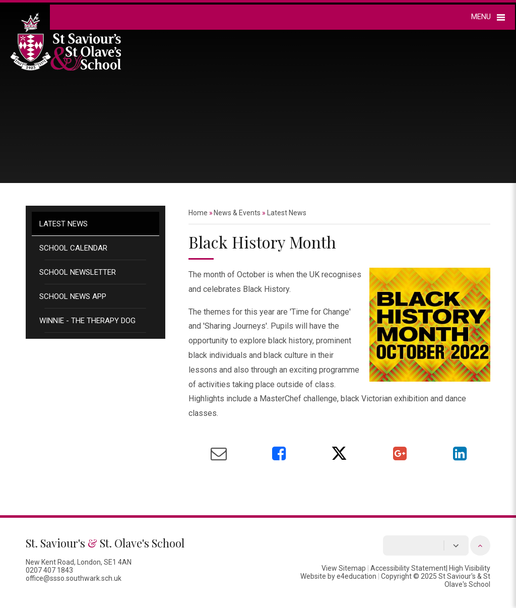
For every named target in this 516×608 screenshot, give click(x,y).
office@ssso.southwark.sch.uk (73, 578)
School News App (72, 296)
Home (198, 213)
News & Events (237, 213)
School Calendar (73, 248)
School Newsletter (77, 272)
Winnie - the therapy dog (87, 320)
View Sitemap (343, 568)
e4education (356, 576)
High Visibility (469, 568)
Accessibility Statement (408, 568)
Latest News (63, 223)
